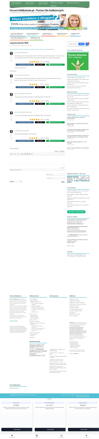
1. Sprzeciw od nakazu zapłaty (37, 308)
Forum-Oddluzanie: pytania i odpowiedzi (19, 49)
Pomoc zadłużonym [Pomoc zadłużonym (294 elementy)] (38, 350)
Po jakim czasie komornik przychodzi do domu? (78, 82)
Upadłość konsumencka (74, 314)
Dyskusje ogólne (75, 34)
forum (16, 306)
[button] (11, 154)
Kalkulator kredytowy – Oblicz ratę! (38, 323)
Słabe (11, 61)
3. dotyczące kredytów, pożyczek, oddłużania (77, 235)
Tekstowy (62, 151)
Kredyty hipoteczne (62, 34)
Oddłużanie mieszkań (74, 305)
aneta (16, 52)
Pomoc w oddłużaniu (35, 318)
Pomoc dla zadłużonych (17, 34)
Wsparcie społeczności (73, 3)
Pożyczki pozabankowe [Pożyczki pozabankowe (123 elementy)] (37, 355)
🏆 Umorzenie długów (36, 305)
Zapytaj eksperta (34, 315)
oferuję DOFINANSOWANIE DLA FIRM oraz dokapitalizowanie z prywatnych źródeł (78, 136)
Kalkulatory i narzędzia (57, 3)
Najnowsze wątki (34, 300)
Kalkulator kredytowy (72, 176)
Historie (32, 335)
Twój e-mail (49, 174)
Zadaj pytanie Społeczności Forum (82, 395)
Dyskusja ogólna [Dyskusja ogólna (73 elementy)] (37, 345)
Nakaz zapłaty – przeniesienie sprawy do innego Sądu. (77, 124)
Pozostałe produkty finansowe (19, 38)
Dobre (11, 56)
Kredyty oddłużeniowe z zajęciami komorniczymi (76, 118)
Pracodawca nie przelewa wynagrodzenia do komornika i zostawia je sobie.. (78, 130)
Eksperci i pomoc (30, 3)
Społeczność (67, 395)
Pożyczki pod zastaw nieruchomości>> (76, 231)
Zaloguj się (53, 6)
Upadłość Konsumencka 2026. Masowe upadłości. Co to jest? (56, 360)
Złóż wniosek (17, 429)
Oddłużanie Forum (35, 38)
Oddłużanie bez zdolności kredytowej (77, 304)
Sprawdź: (74, 353)
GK (15, 130)
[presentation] (11, 154)
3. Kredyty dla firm (35, 311)
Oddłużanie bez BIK (73, 299)
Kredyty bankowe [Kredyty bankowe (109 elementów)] (36, 347)
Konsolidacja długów (74, 307)
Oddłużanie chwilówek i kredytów (76, 302)
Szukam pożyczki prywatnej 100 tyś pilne (76, 101)
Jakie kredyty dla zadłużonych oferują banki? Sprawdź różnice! (57, 372)
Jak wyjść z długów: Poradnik (75, 310)
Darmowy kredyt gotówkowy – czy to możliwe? (77, 142)
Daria (16, 75)
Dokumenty (33, 324)
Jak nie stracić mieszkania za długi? (75, 108)
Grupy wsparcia (34, 334)
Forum (63, 395)
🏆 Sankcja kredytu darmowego (38, 307)
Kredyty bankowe (47, 34)
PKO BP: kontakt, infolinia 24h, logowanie (78, 148)
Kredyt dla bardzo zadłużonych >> (75, 223)
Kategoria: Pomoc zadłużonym (37, 49)
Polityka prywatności (14, 388)
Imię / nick (49, 178)
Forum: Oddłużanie (73, 315)
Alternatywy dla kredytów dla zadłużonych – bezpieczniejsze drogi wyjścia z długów (57, 368)
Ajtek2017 (17, 93)
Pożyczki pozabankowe (33, 34)
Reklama (73, 395)
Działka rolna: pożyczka (72, 95)
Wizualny (57, 151)
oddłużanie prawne (74, 344)
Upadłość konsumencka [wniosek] (38, 328)
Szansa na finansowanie (72, 98)
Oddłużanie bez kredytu (74, 300)
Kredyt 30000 (70, 81)
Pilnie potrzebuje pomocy (73, 77)
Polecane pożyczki (34, 316)
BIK (31, 45)
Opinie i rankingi (43, 3)
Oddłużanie (72, 322)
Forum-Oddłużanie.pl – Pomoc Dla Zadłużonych (37, 10)
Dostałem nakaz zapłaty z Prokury (75, 79)
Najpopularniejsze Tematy (36, 302)
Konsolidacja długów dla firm (75, 309)
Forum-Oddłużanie (16, 3)
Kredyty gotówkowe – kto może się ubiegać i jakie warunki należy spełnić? (57, 363)
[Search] (72, 44)
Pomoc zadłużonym (26, 45)
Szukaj (81, 44)
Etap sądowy (72, 312)
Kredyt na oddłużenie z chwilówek (74, 105)
